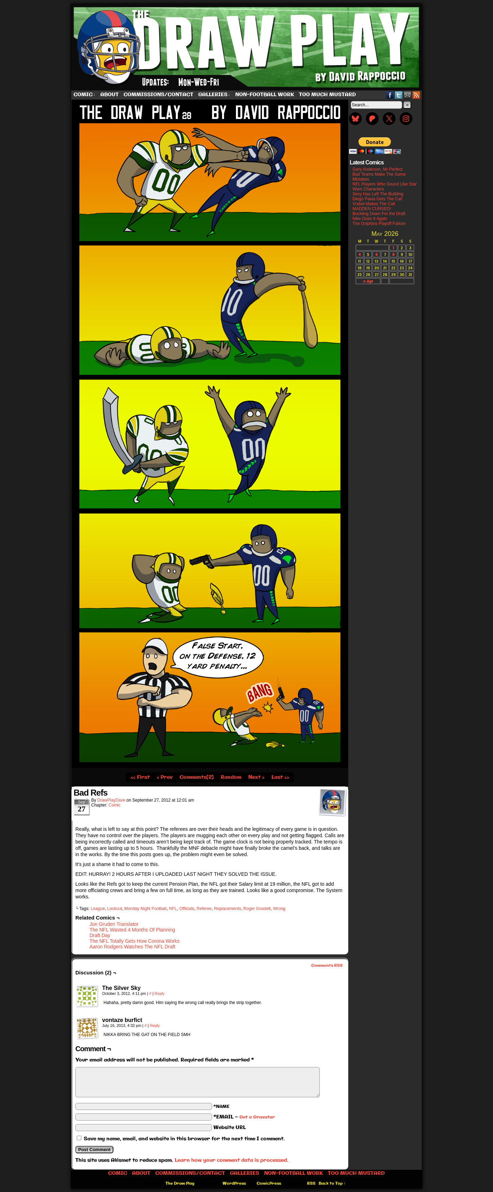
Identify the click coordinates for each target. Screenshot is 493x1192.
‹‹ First (140, 777)
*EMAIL (244, 1117)
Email (407, 94)
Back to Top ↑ (332, 1183)
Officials (186, 908)
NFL (173, 908)
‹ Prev (165, 777)
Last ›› (280, 777)
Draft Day (99, 935)
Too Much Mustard (327, 94)
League (98, 908)
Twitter (398, 94)
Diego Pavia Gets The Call (377, 198)
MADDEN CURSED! (371, 208)
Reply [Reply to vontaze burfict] (155, 1025)
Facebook (390, 94)
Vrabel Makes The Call (373, 203)
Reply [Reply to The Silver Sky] (159, 993)
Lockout (114, 908)
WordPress (234, 1183)
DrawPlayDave (111, 800)
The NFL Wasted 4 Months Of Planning (132, 930)
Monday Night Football (145, 908)
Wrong (279, 908)
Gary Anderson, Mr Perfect (377, 169)
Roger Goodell (256, 908)
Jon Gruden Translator (113, 924)
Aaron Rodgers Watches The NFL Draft (132, 946)
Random (231, 777)
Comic (84, 94)
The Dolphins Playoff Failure (379, 223)
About (109, 94)
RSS (416, 94)
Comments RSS (327, 965)
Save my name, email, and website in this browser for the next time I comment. (184, 1138)
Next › (256, 777)
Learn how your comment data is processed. (231, 1160)
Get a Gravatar (257, 1117)
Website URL (229, 1127)
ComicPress (269, 1183)
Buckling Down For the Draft (378, 213)
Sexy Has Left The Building (378, 194)
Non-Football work (264, 94)
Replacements (227, 908)
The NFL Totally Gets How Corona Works (134, 941)
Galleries (214, 94)
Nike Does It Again (369, 218)
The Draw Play (247, 47)
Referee (204, 908)
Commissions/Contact (158, 94)
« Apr (368, 281)
